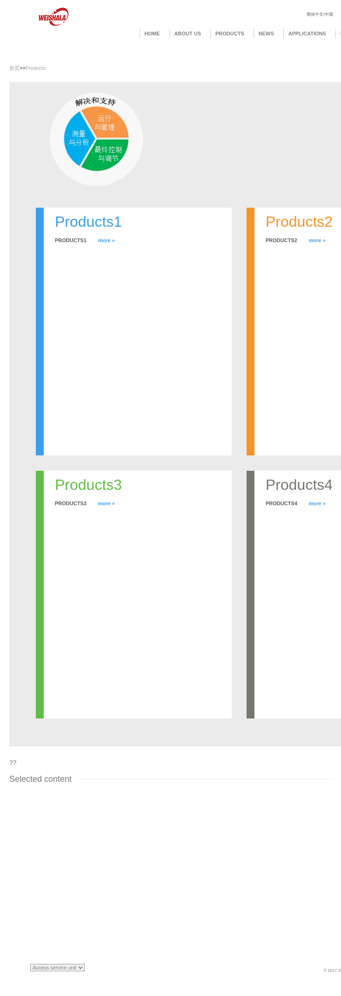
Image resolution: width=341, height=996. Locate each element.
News (266, 33)
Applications (307, 33)
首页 (14, 68)
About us (187, 33)
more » (106, 240)
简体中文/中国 (320, 14)
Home (152, 33)
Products (229, 33)
